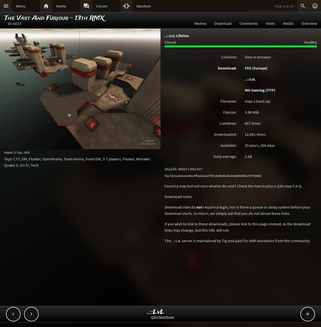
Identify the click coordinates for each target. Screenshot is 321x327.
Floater (35, 158)
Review (200, 23)
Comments (248, 23)
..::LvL (250, 79)
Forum (102, 6)
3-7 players (112, 158)
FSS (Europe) (256, 68)
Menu (21, 6)
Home (61, 6)
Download (222, 23)
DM (24, 158)
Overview (309, 23)
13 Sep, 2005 (21, 152)
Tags (8, 158)
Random (143, 6)
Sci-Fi (24, 165)
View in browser (258, 56)
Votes (270, 23)
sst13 (17, 23)
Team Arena (73, 158)
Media (288, 23)
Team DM (93, 158)
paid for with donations (254, 240)
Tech (35, 165)
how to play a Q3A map (273, 185)
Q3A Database (162, 317)
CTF (17, 158)
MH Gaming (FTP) (260, 90)
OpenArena (52, 158)
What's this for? (190, 168)
